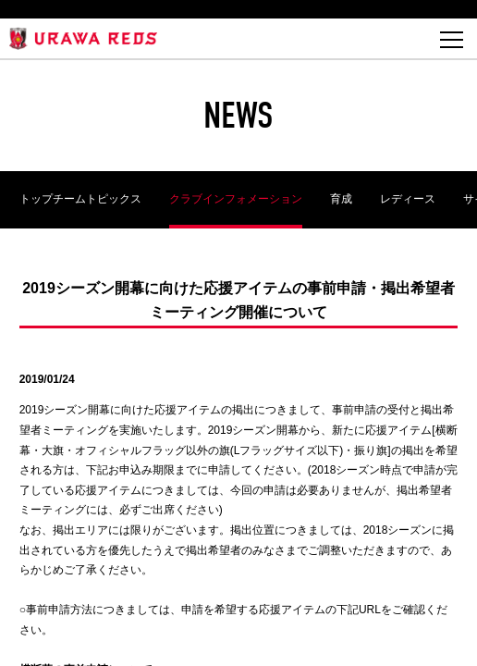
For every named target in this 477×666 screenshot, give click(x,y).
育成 (341, 198)
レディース (407, 198)
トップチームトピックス (80, 198)
